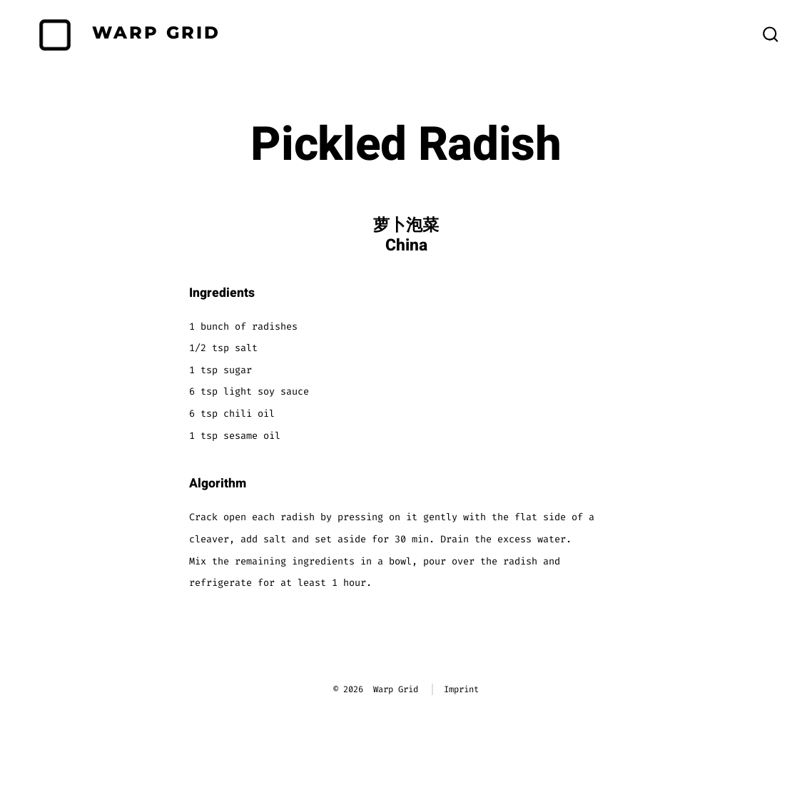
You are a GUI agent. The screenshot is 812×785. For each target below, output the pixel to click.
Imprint (461, 689)
